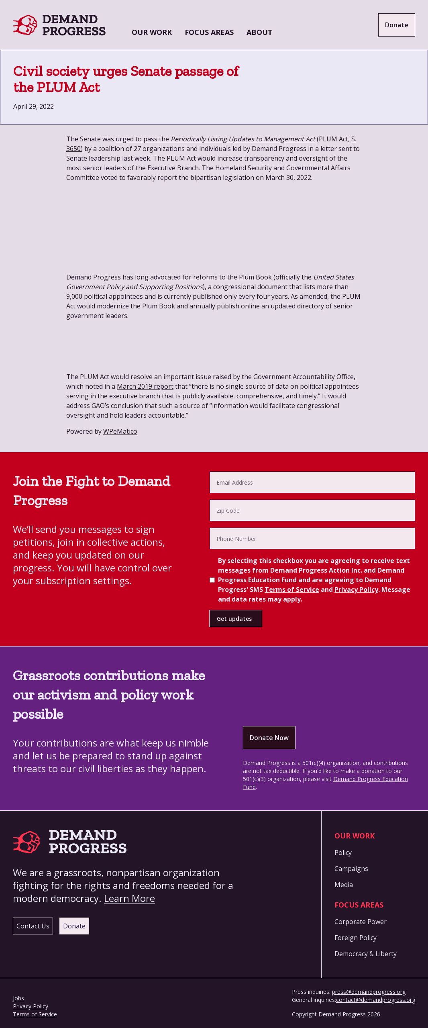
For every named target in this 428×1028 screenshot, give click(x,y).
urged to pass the (215, 139)
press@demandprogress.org (369, 991)
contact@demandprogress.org (375, 1000)
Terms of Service (292, 589)
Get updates (234, 618)
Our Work (152, 32)
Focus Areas (209, 32)
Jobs (18, 998)
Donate (396, 24)
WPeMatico (120, 431)
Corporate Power (360, 921)
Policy (343, 852)
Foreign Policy (355, 937)
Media (343, 884)
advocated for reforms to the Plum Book (211, 277)
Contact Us (32, 926)
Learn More (129, 898)
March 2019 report (145, 386)
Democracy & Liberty (365, 953)
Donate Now (269, 737)
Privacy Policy (356, 589)
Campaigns (351, 868)
